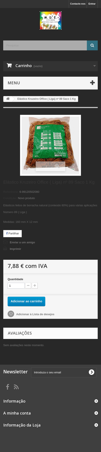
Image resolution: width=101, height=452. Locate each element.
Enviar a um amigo (22, 242)
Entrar (92, 3)
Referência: (11, 191)
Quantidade (15, 279)
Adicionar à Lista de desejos (34, 314)
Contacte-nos (77, 3)
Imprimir (15, 249)
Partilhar (12, 233)
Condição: (10, 198)
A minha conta (17, 413)
